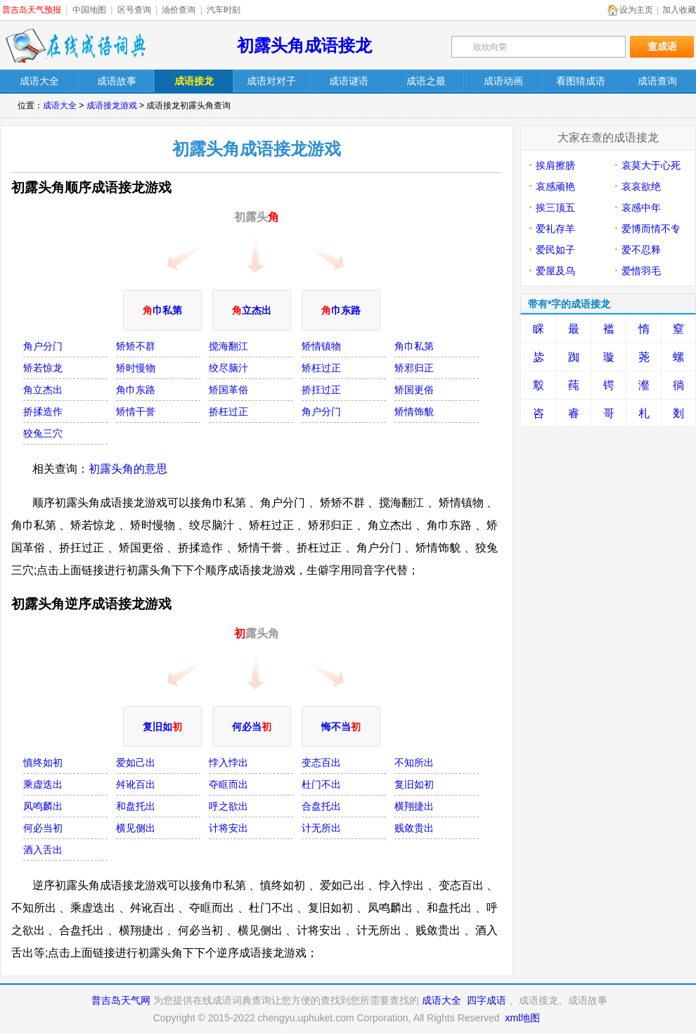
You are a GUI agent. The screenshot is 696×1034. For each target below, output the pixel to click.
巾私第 (162, 310)
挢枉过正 (228, 411)
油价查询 (178, 10)
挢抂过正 (321, 389)
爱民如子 (555, 249)
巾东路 (341, 310)
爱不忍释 (641, 249)
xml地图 (522, 1017)
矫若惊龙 (43, 368)
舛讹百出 (135, 784)
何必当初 (43, 828)
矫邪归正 (414, 368)
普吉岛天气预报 (31, 10)
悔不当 (341, 726)
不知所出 (414, 762)
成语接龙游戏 (111, 105)
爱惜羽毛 (641, 270)
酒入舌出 (43, 849)
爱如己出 (135, 762)
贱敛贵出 (414, 828)
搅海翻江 (228, 346)
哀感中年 (641, 207)
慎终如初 (43, 762)
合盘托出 (321, 806)
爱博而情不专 (651, 228)
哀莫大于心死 (651, 165)
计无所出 (321, 828)
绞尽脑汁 (228, 368)
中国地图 (89, 10)
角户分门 (43, 346)
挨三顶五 (555, 207)
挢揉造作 (43, 411)
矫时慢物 (135, 368)
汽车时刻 (223, 10)
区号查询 (134, 10)
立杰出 (251, 310)
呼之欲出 (228, 806)
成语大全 (60, 105)
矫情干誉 (135, 411)
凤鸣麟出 (43, 806)
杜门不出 (321, 784)
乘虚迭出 (43, 784)
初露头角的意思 (128, 469)
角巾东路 (135, 389)
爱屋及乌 (555, 270)
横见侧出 (135, 828)
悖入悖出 (228, 762)
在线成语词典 (75, 46)
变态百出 (321, 762)
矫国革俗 (228, 389)
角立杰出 (43, 389)
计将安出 (228, 828)
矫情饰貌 (414, 411)
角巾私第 (414, 346)
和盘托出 (135, 806)
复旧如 (162, 726)
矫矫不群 (135, 346)
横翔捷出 (414, 806)
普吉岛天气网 (120, 1000)
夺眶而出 (228, 784)
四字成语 (486, 1000)
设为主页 (636, 10)
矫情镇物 (321, 346)
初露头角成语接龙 (304, 45)
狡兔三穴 (43, 433)
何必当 (251, 726)
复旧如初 (414, 784)
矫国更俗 (414, 389)
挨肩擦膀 (555, 165)
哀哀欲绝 (641, 186)
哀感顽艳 (555, 186)
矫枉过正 (321, 368)
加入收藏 (679, 10)
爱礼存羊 (555, 228)
